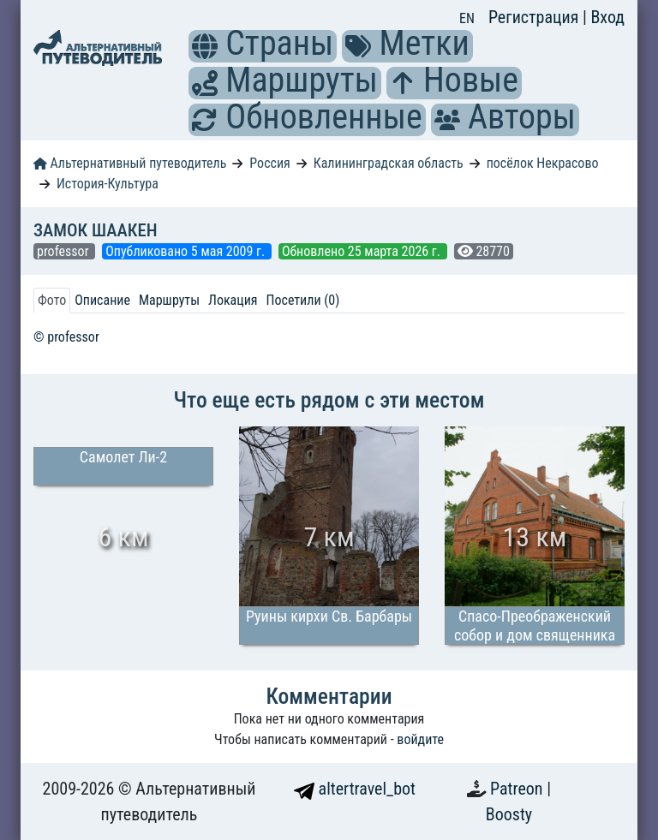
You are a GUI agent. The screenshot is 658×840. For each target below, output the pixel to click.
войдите (420, 739)
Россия (269, 163)
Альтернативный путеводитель (129, 163)
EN (467, 18)
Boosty (509, 814)
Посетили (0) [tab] (303, 300)
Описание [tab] (102, 300)
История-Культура (108, 184)
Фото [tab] (52, 300)
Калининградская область (389, 163)
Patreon (518, 788)
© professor (66, 337)
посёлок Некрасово (543, 163)
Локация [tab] (233, 300)
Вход (607, 17)
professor (64, 251)
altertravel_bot (355, 788)
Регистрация (535, 17)
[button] (205, 46)
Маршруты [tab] (169, 300)
